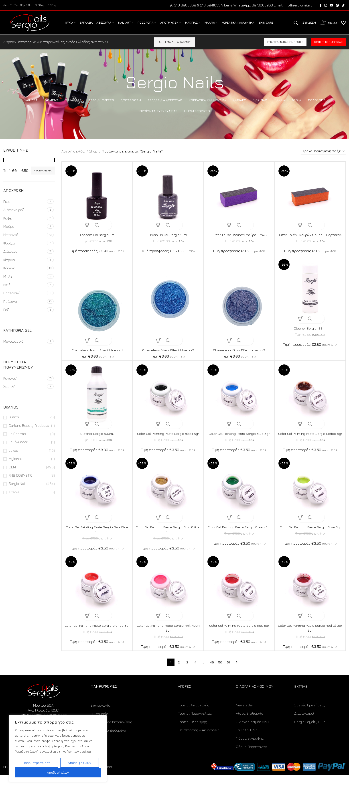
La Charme (17, 439)
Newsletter (244, 721)
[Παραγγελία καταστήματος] (323, 157)
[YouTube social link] (331, 5)
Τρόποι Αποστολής (193, 721)
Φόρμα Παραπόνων (251, 762)
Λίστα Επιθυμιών (250, 729)
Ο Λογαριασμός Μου (252, 737)
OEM (12, 473)
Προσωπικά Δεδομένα (108, 746)
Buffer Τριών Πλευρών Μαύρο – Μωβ (239, 240)
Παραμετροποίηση (36, 763)
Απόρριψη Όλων (79, 763)
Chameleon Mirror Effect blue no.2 (168, 361)
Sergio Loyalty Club (309, 737)
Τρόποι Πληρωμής (192, 737)
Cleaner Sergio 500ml (97, 444)
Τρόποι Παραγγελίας (195, 729)
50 (220, 678)
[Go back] (119, 87)
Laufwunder (18, 448)
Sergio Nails (18, 489)
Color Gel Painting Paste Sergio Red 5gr (239, 641)
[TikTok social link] (343, 5)
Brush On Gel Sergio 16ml (168, 240)
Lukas (13, 456)
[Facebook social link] (320, 5)
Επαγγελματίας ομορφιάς (285, 47)
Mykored (15, 464)
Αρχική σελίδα (73, 157)
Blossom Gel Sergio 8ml (97, 240)
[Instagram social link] (325, 5)
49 (212, 678)
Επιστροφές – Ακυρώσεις (198, 746)
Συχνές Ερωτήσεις (309, 721)
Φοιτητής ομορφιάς (328, 47)
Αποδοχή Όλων (58, 772)
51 (228, 678)
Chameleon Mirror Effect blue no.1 (97, 361)
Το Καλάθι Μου (248, 746)
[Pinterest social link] (337, 5)
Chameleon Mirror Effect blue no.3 (239, 361)
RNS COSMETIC (20, 481)
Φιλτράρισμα (43, 176)
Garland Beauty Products (29, 431)
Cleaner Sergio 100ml (310, 339)
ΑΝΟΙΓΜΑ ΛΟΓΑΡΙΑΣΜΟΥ (175, 47)
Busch (14, 423)
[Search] (295, 25)
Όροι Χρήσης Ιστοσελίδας (111, 738)
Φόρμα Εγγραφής (250, 754)
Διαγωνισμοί (304, 729)
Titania (14, 498)
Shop (93, 157)
